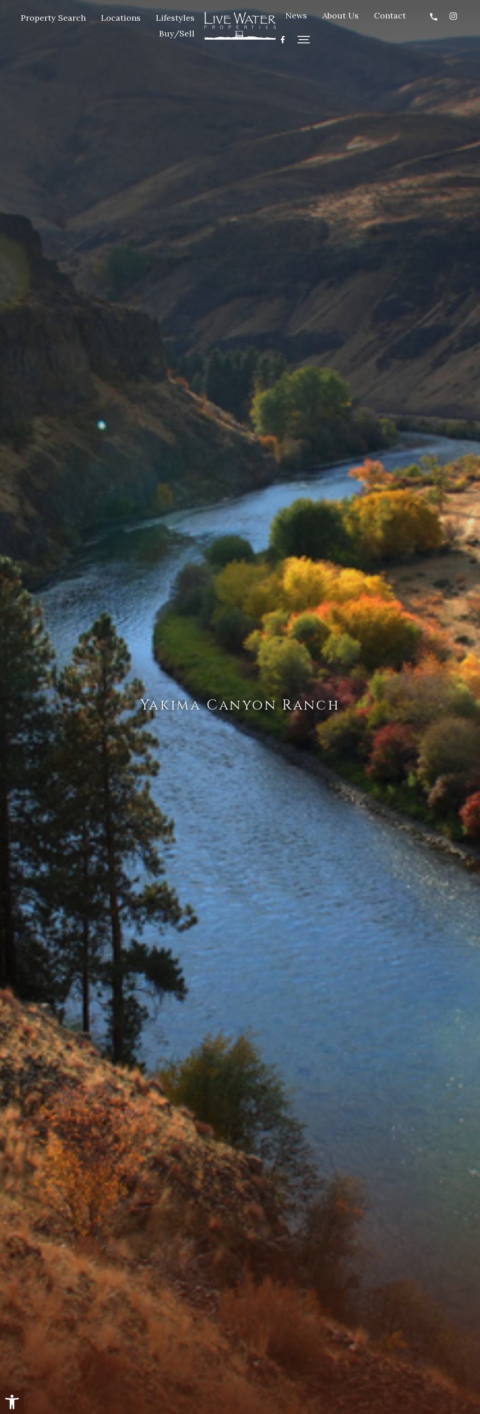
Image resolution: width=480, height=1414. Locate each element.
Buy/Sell (177, 33)
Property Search (53, 17)
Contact (390, 15)
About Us (340, 15)
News (296, 15)
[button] (12, 1402)
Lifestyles (175, 17)
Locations (121, 17)
